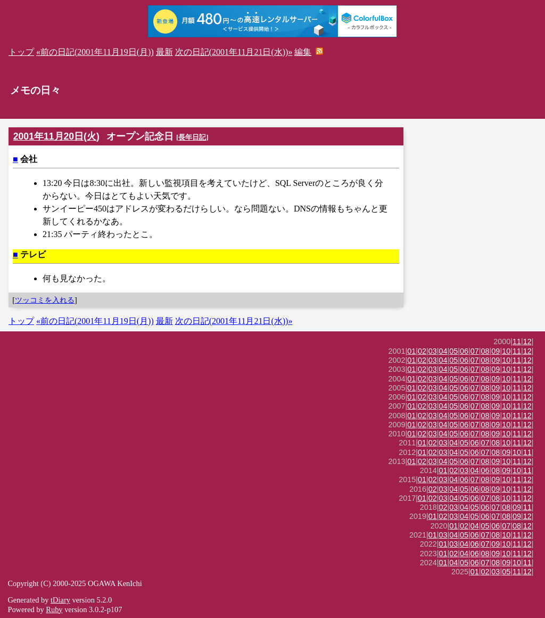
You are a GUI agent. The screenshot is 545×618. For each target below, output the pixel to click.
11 (517, 341)
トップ (21, 51)
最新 (164, 51)
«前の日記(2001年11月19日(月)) (95, 51)
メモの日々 (35, 90)
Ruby (54, 609)
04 (443, 351)
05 (453, 351)
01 (411, 351)
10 (506, 351)
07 (474, 351)
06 (464, 351)
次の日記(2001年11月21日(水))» (234, 51)
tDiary (60, 600)
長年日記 (192, 137)
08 (485, 351)
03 (432, 351)
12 (527, 341)
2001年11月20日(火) (56, 136)
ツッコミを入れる (45, 300)
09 (495, 351)
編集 (302, 51)
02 (422, 351)
